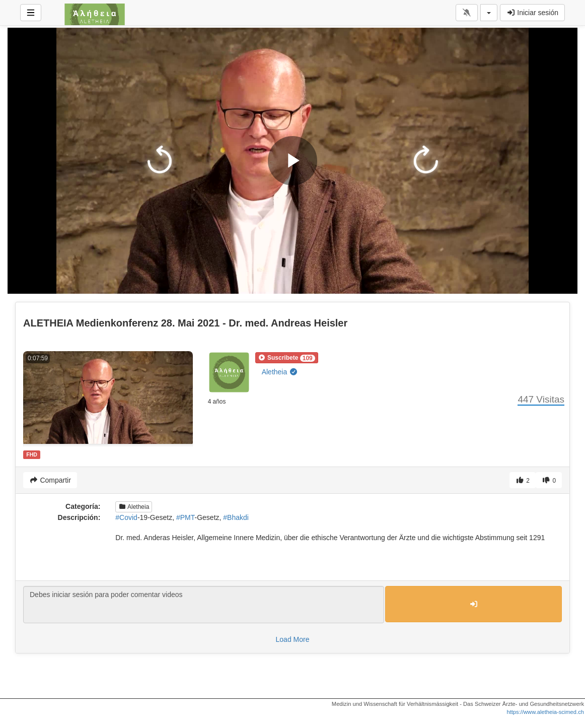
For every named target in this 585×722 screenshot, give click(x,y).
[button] (286, 357)
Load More (293, 639)
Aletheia (280, 372)
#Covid (126, 517)
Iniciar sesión (532, 13)
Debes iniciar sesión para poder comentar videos (203, 604)
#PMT (185, 517)
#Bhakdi (236, 517)
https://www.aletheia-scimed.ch (545, 712)
